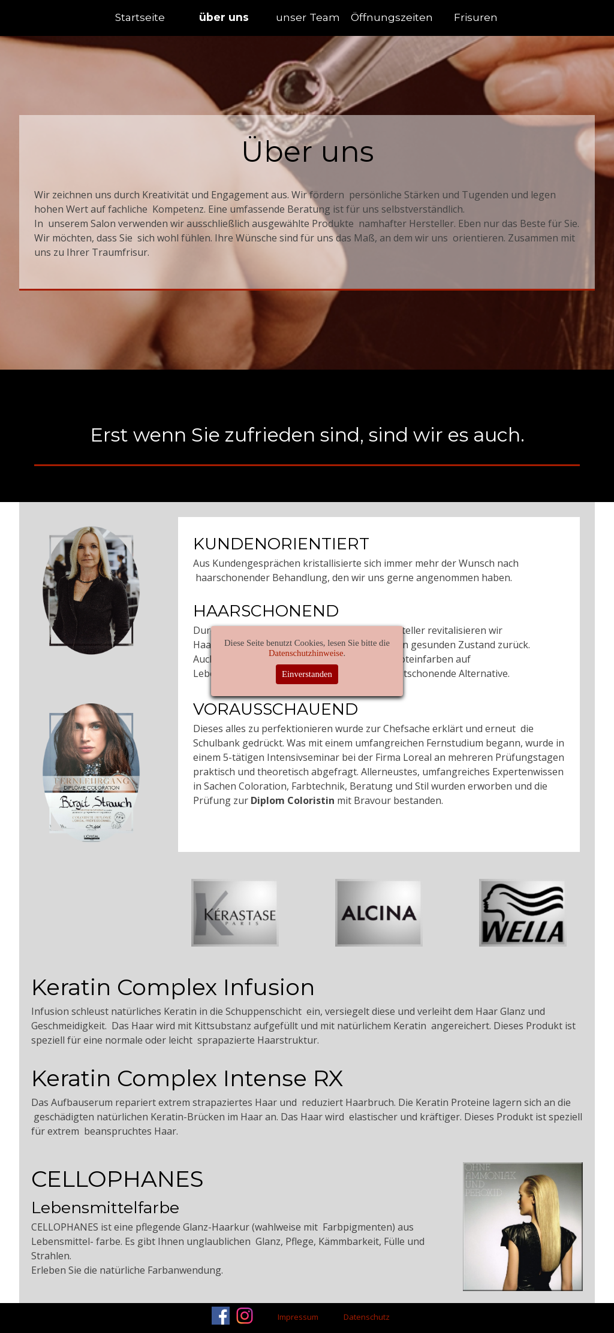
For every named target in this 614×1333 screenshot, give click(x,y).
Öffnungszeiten (392, 17)
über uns (224, 17)
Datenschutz (367, 1316)
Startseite (140, 17)
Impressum (298, 1316)
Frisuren (476, 17)
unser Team (308, 17)
